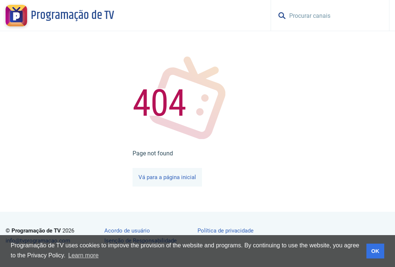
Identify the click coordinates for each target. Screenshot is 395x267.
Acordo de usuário (127, 230)
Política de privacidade (225, 230)
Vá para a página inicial (167, 177)
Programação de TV (72, 15)
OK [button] (375, 251)
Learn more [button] (83, 255)
